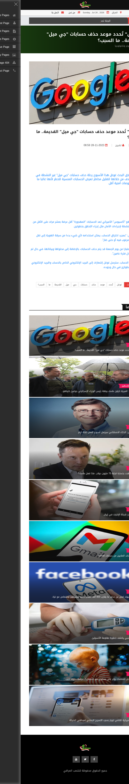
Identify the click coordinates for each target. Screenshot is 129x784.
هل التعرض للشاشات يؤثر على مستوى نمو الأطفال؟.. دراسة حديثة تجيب (80, 679)
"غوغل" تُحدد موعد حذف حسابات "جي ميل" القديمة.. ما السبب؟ (85, 350)
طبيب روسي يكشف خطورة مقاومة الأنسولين (93, 638)
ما (29, 285)
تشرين (98, 145)
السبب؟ (20, 285)
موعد (81, 285)
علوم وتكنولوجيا (102, 46)
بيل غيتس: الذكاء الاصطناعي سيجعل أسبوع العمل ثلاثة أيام (87, 432)
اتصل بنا (34, 13)
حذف (73, 285)
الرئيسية (117, 46)
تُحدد (90, 285)
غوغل (98, 285)
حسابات (63, 285)
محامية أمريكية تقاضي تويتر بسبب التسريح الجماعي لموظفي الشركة (82, 720)
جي (54, 285)
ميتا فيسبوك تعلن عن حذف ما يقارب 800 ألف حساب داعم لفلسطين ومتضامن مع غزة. (73, 597)
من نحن (51, 13)
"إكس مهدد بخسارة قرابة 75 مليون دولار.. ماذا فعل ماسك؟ (87, 473)
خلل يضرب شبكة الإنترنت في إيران (99, 514)
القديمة (37, 285)
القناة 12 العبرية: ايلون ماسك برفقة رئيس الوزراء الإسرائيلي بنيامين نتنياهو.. (78, 391)
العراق (114, 145)
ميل (46, 285)
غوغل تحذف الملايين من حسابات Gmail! (96, 556)
